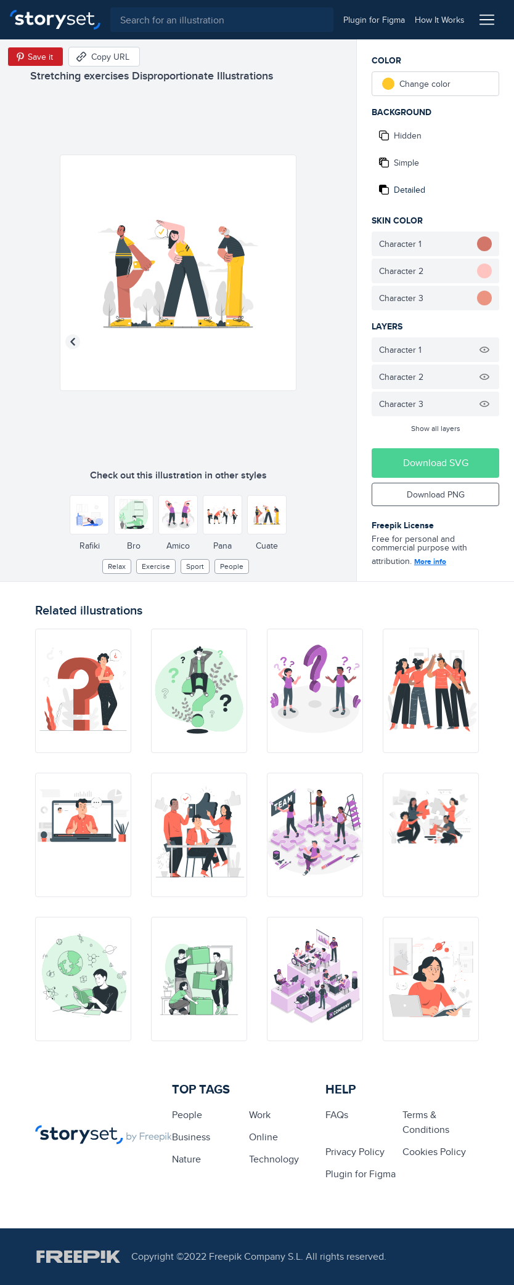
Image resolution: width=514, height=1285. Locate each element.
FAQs (336, 1115)
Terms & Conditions (425, 1122)
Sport (195, 566)
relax (117, 566)
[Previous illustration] (72, 341)
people (231, 566)
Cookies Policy (434, 1152)
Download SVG (435, 463)
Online (263, 1137)
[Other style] (89, 514)
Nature (186, 1159)
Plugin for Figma (360, 1174)
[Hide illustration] (484, 349)
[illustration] (83, 691)
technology (274, 1159)
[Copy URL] (104, 56)
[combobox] (221, 19)
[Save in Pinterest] (35, 56)
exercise (156, 566)
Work (260, 1115)
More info (430, 561)
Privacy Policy (355, 1152)
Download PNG (436, 494)
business (191, 1137)
